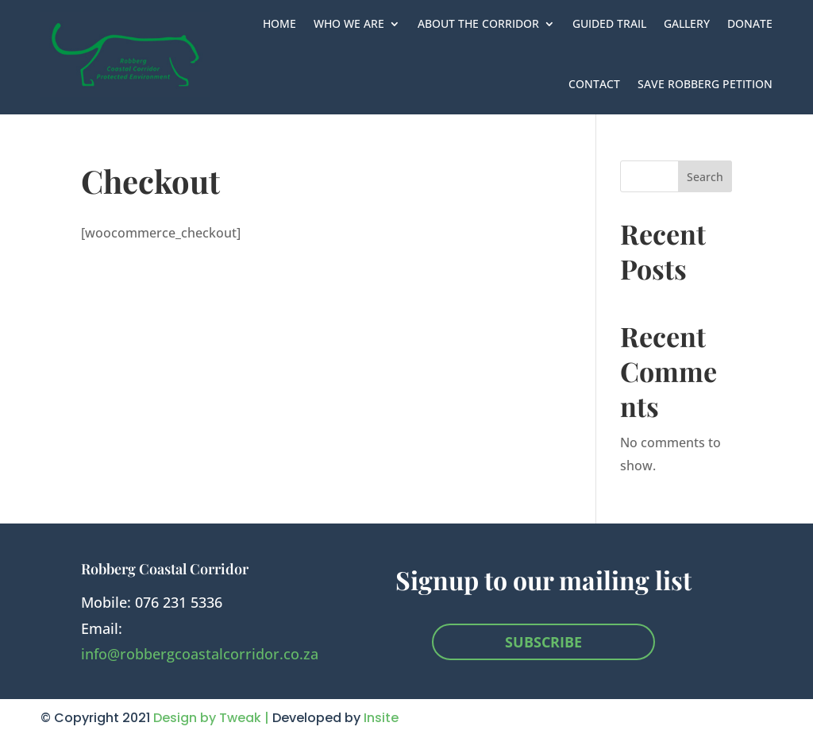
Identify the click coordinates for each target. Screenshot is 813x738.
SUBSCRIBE (543, 641)
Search (705, 176)
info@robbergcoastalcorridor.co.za (199, 653)
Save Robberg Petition (705, 83)
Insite (381, 718)
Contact (594, 83)
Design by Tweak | (212, 718)
